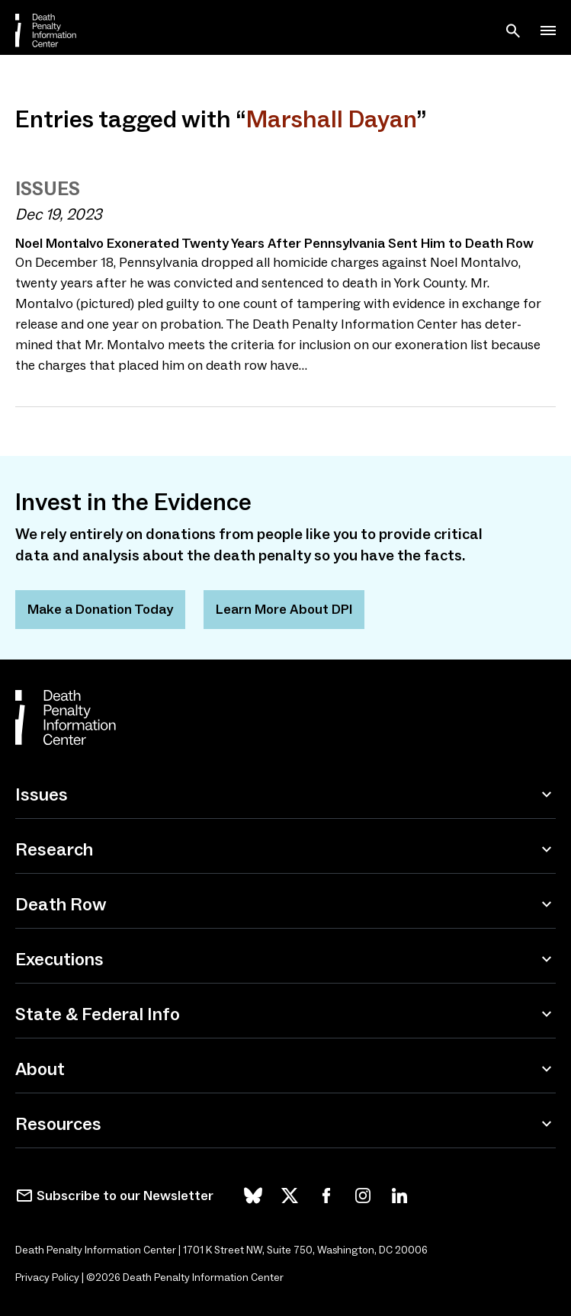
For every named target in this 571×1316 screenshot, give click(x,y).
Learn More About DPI (284, 609)
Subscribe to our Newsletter (125, 1195)
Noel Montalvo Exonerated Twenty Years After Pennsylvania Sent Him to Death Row (274, 243)
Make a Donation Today (100, 609)
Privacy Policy (47, 1277)
